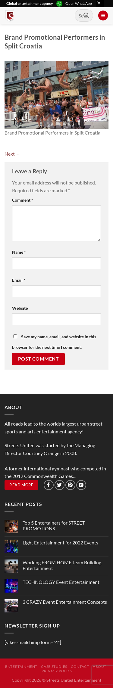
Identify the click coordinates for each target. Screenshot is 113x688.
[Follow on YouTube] (81, 485)
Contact (80, 666)
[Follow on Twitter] (59, 485)
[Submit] (86, 15)
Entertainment (21, 666)
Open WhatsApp (78, 3)
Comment (22, 200)
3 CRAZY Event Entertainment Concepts (65, 602)
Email (18, 280)
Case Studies (54, 666)
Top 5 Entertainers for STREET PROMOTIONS (54, 525)
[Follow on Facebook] (49, 485)
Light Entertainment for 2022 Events (60, 542)
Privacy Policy (57, 671)
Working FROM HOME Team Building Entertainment (62, 565)
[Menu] (103, 15)
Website (20, 308)
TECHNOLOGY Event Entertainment (61, 582)
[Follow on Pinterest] (70, 485)
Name (19, 252)
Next (12, 154)
